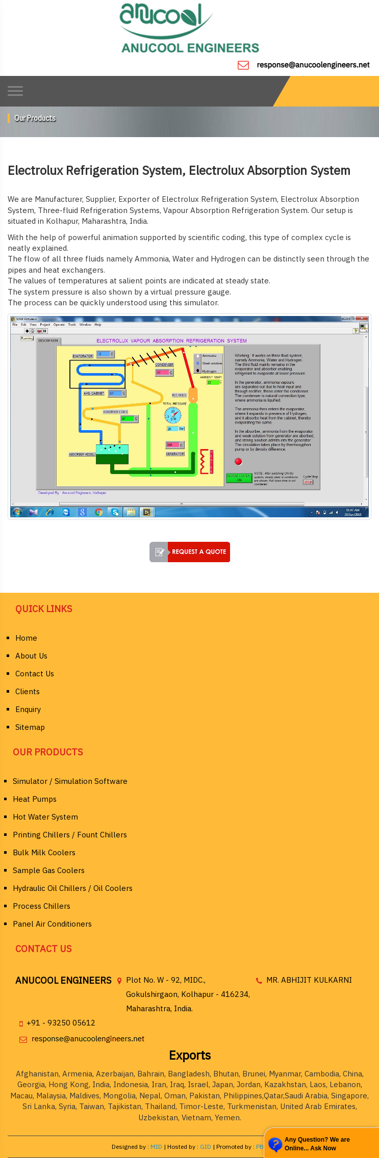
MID (155, 1146)
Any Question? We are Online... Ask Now (317, 1144)
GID (205, 1146)
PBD (262, 1146)
